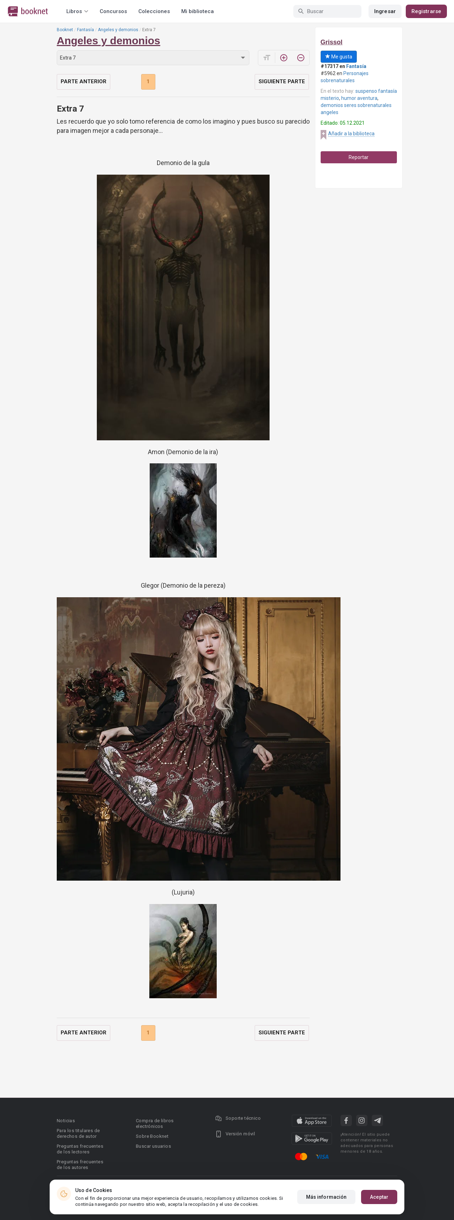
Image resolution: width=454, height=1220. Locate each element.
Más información (326, 1197)
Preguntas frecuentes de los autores (80, 1164)
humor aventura (359, 98)
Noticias (66, 1120)
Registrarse (426, 11)
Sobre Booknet (152, 1136)
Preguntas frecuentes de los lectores (80, 1148)
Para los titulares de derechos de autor (78, 1133)
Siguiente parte (282, 81)
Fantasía (85, 29)
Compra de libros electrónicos (154, 1123)
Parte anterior (83, 81)
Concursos (113, 11)
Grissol (332, 42)
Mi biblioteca (197, 11)
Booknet (65, 29)
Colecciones (154, 11)
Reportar (359, 157)
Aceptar (379, 1197)
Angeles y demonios (118, 29)
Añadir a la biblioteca (351, 133)
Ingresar (385, 11)
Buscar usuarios (153, 1146)
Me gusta (338, 57)
